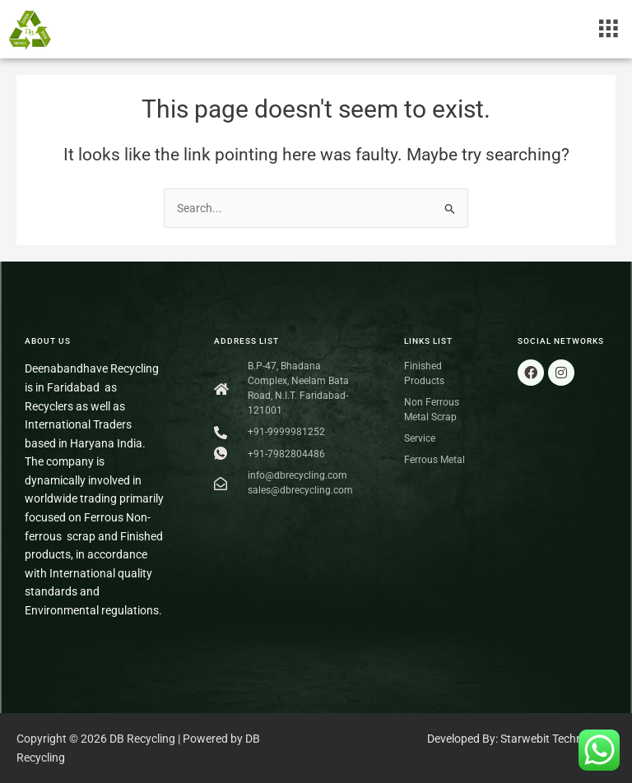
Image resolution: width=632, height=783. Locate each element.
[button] (608, 28)
